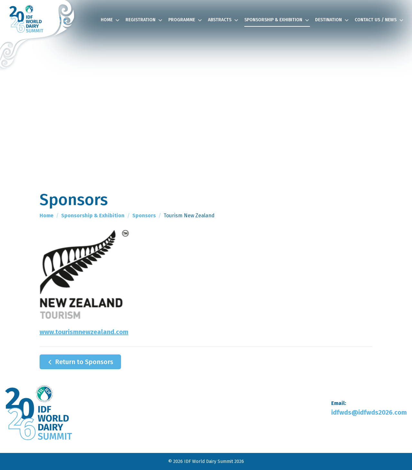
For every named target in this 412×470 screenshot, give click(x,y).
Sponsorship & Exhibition (277, 20)
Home (110, 20)
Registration (144, 20)
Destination (332, 20)
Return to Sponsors (79, 362)
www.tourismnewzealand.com (84, 332)
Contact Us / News (379, 20)
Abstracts (223, 20)
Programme (185, 20)
